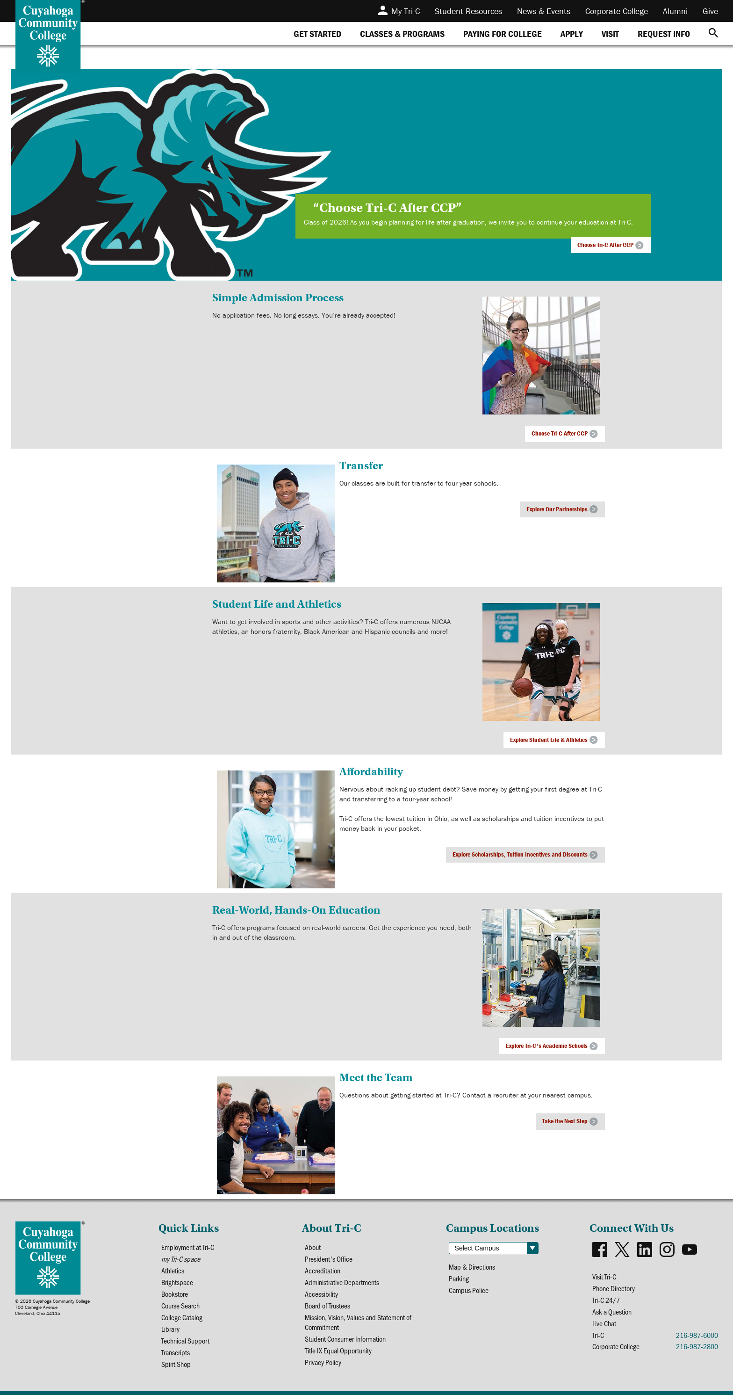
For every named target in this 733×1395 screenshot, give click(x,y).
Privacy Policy (323, 1362)
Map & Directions (472, 1266)
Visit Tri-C (604, 1276)
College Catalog (181, 1317)
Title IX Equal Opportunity (338, 1350)
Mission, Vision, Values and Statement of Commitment (358, 1322)
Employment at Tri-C (187, 1247)
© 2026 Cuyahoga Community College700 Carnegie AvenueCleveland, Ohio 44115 (52, 1307)
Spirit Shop (176, 1364)
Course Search (180, 1305)
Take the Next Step (565, 1121)
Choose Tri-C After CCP (605, 244)
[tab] (317, 33)
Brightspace (177, 1282)
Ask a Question (612, 1311)
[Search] (713, 33)
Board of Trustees (327, 1305)
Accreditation (322, 1270)
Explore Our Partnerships (557, 509)
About (313, 1247)
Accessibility (321, 1294)
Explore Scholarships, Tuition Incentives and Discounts (520, 854)
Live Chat (604, 1323)
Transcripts (175, 1352)
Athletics (172, 1270)
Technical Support (185, 1340)
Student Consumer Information (345, 1339)
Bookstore (174, 1294)
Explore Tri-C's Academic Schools (547, 1045)
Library (170, 1329)
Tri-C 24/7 (606, 1300)
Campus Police (469, 1290)
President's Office (328, 1259)
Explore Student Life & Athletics (549, 739)
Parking (459, 1278)
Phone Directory (613, 1288)
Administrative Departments (342, 1282)
